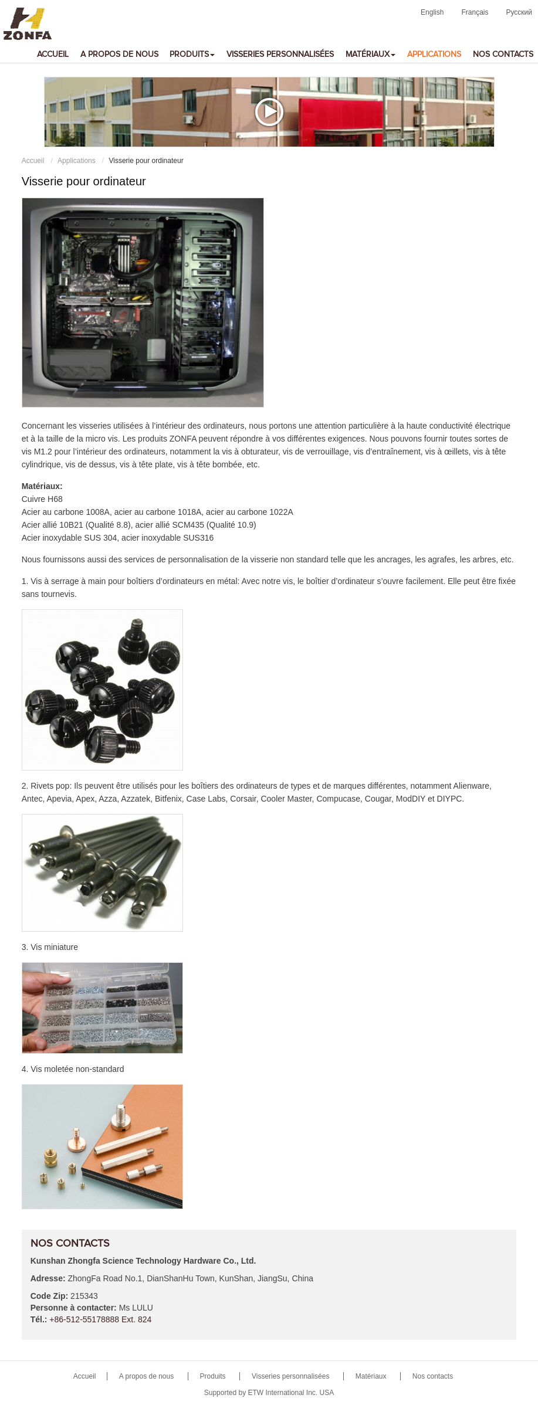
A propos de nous (119, 54)
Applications (434, 54)
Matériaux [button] (370, 54)
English (432, 12)
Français (474, 12)
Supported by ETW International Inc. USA (269, 1393)
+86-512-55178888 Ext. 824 (100, 1319)
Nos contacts (503, 54)
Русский (519, 12)
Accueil (53, 54)
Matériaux (371, 1376)
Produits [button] (192, 54)
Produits (213, 1376)
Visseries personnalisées (280, 54)
